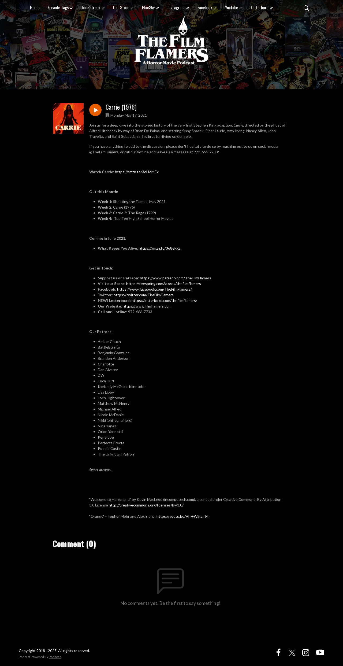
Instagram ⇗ (178, 7)
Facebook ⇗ (207, 7)
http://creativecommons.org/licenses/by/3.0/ (146, 505)
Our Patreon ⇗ (92, 7)
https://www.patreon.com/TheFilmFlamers (175, 278)
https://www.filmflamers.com (147, 306)
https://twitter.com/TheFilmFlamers (144, 295)
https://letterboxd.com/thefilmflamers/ (164, 300)
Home (34, 7)
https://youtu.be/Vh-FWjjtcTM (182, 516)
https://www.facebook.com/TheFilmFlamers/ (154, 289)
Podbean (55, 657)
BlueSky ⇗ (150, 7)
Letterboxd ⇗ (262, 7)
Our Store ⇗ (123, 7)
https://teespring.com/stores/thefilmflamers (163, 283)
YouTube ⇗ (234, 7)
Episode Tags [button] (58, 7)
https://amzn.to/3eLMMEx (137, 171)
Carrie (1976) (121, 107)
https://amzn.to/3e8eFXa (160, 248)
